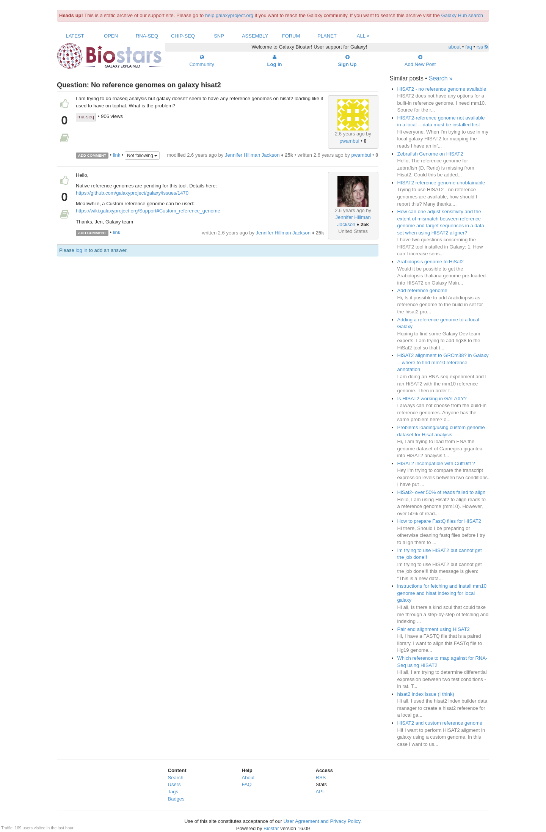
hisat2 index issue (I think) (425, 694)
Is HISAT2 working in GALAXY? (432, 398)
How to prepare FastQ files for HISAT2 (439, 521)
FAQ (247, 784)
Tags (173, 791)
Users (174, 784)
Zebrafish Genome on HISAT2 (430, 154)
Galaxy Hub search (462, 15)
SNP (219, 36)
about (455, 47)
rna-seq (85, 117)
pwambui (349, 141)
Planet (327, 36)
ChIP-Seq (183, 36)
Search (176, 777)
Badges (176, 799)
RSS (321, 777)
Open (111, 36)
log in (81, 250)
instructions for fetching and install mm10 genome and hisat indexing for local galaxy (442, 593)
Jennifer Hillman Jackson (252, 155)
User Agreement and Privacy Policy (322, 821)
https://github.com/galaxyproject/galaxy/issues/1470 (132, 193)
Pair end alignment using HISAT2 (433, 629)
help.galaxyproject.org (229, 15)
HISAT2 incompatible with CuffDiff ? (436, 463)
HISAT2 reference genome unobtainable (441, 183)
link (117, 155)
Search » (440, 78)
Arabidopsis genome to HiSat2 (430, 261)
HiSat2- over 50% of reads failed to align (441, 492)
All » (363, 36)
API (320, 791)
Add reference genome (422, 290)
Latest (75, 36)
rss (482, 47)
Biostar (271, 828)
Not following (142, 155)
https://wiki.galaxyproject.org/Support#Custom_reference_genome (148, 211)
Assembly (255, 36)
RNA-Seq (147, 36)
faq (468, 47)
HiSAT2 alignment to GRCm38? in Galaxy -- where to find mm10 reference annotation (443, 362)
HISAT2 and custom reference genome (440, 723)
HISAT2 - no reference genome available (441, 89)
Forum (291, 36)
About (248, 777)
